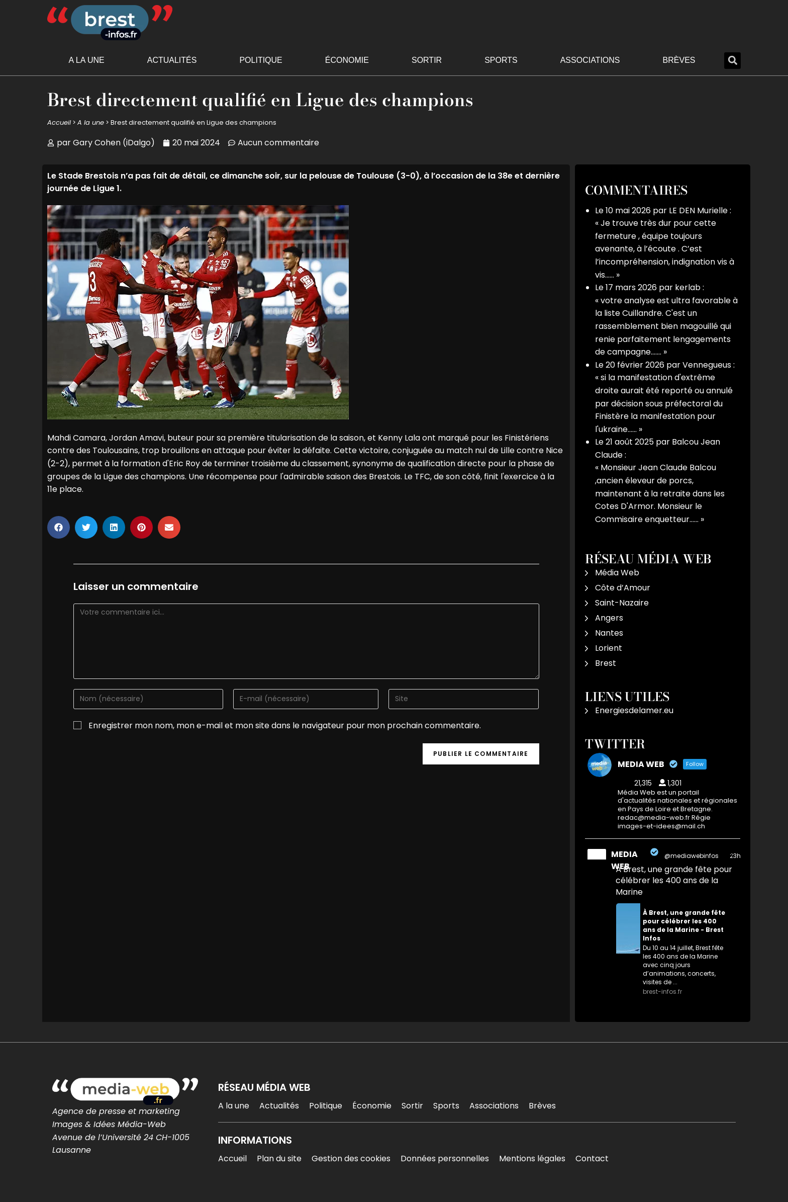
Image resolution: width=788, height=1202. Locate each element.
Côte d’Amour (622, 587)
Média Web (617, 572)
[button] (732, 60)
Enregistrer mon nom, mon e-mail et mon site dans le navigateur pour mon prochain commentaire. (284, 725)
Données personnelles (445, 1158)
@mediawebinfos (691, 855)
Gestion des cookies (351, 1158)
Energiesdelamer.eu (634, 710)
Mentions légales (532, 1158)
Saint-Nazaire (622, 603)
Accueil (59, 122)
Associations (590, 60)
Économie (347, 60)
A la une (87, 60)
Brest (605, 663)
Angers (609, 618)
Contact (592, 1158)
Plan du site (279, 1158)
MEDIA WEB (624, 860)
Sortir (427, 60)
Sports (501, 60)
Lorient (608, 648)
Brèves (679, 60)
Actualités (172, 60)
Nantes (609, 633)
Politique (260, 60)
